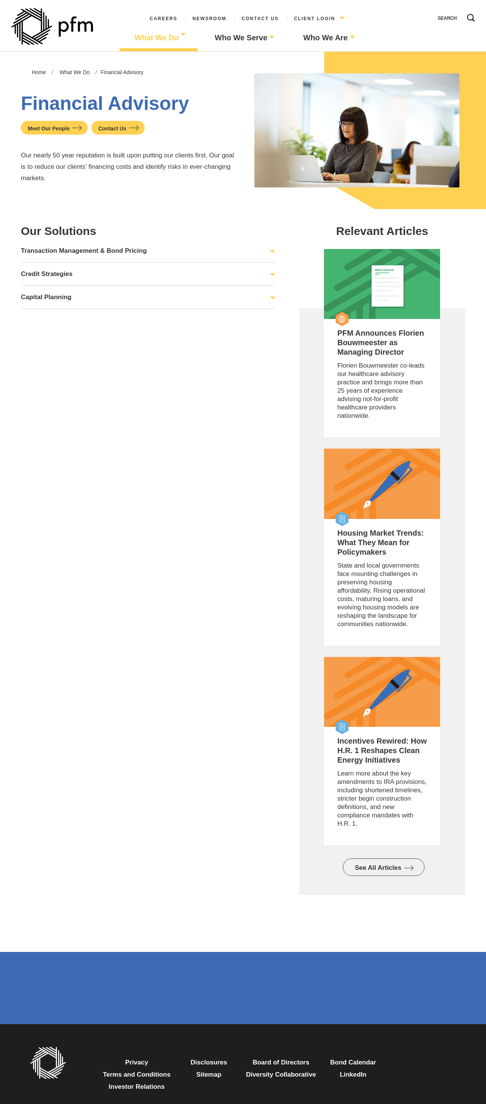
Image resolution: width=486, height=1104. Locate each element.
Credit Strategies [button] (47, 274)
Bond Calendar (353, 1062)
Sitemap (208, 1074)
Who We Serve (241, 37)
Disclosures (209, 1062)
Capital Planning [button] (46, 297)
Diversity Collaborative (281, 1074)
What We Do (157, 37)
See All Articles (378, 867)
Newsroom (209, 18)
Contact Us (260, 18)
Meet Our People (48, 128)
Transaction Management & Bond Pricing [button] (84, 250)
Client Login (314, 18)
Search (469, 16)
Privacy (136, 1062)
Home (39, 72)
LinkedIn (353, 1074)
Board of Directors (280, 1062)
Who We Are (325, 37)
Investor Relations (136, 1086)
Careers (163, 18)
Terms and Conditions (136, 1074)
